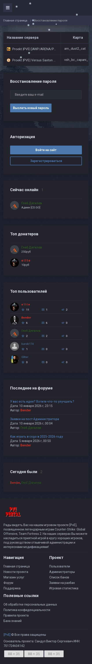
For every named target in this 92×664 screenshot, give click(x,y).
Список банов (59, 577)
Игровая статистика (63, 588)
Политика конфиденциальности (27, 610)
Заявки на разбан (62, 583)
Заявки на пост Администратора (34, 419)
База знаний (13, 621)
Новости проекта (16, 572)
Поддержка (12, 588)
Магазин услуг (14, 577)
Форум (8, 583)
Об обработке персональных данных (30, 604)
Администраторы (62, 572)
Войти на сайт (46, 150)
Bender (25, 410)
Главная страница (15, 20)
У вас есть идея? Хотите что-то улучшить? (42, 401)
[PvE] (7, 634)
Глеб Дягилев (30, 428)
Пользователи (59, 566)
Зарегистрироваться (46, 161)
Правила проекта (16, 615)
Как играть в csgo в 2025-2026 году (36, 436)
